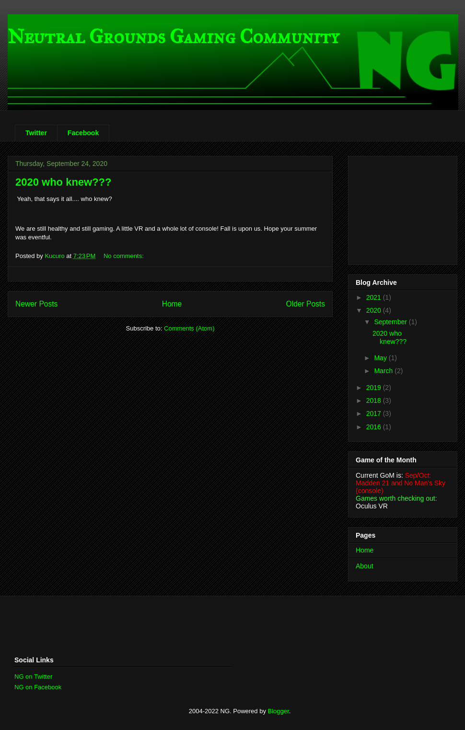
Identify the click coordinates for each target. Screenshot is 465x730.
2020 (374, 310)
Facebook (83, 133)
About (364, 566)
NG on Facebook (37, 687)
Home (172, 304)
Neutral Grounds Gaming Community (173, 36)
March (384, 371)
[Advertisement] (126, 625)
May (381, 358)
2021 (374, 297)
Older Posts (305, 304)
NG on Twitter (33, 676)
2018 (374, 400)
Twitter (36, 133)
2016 (374, 427)
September (391, 322)
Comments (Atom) (189, 328)
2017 (374, 413)
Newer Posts (36, 304)
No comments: (124, 255)
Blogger (278, 711)
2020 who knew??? (63, 182)
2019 (374, 387)
